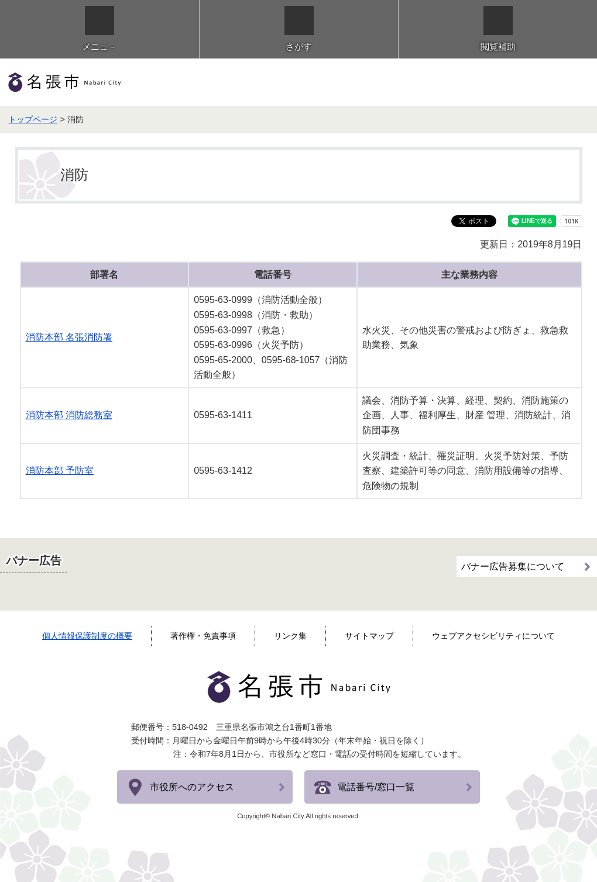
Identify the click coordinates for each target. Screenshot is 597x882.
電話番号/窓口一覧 (375, 787)
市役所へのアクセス (192, 787)
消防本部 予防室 (60, 471)
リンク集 (290, 635)
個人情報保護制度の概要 (87, 635)
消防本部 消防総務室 (69, 415)
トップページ (32, 119)
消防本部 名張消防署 (69, 337)
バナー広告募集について (512, 566)
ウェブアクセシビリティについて (493, 635)
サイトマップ (369, 635)
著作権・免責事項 (203, 635)
